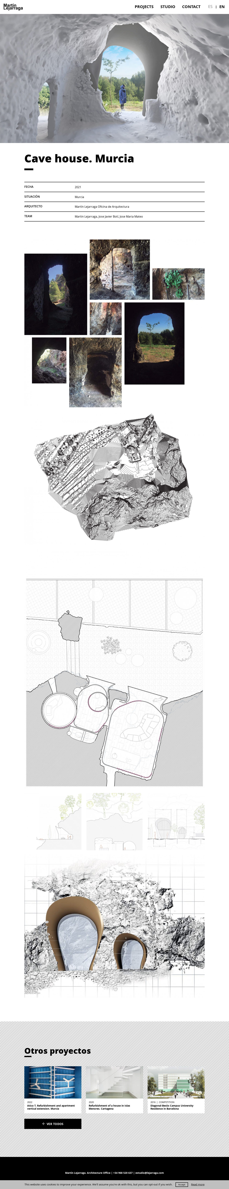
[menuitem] (144, 6)
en (222, 6)
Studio (167, 6)
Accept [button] (181, 1184)
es (210, 6)
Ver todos (53, 1124)
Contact (191, 6)
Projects (144, 6)
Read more (197, 1184)
